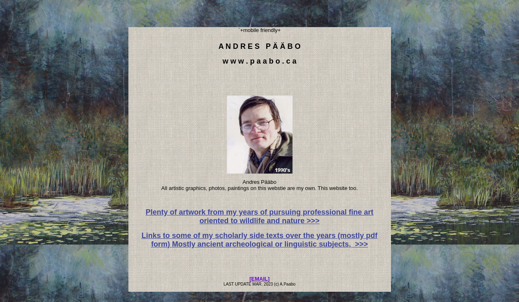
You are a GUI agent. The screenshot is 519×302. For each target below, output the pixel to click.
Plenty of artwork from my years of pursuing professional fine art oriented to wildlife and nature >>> (259, 216)
